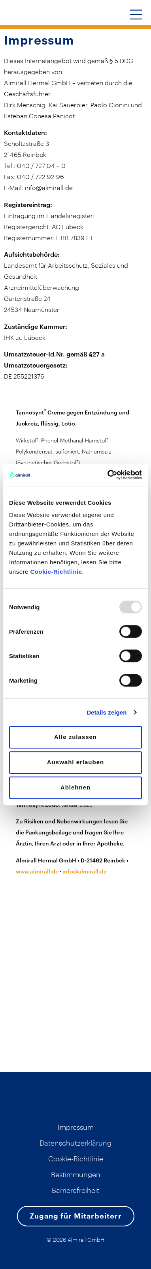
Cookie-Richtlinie (56, 571)
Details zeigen (106, 712)
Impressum (76, 1127)
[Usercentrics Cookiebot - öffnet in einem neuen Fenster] (108, 475)
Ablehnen (75, 787)
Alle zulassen (75, 736)
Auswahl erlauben (75, 762)
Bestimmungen (75, 1174)
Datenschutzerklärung (75, 1142)
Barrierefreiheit (75, 1190)
